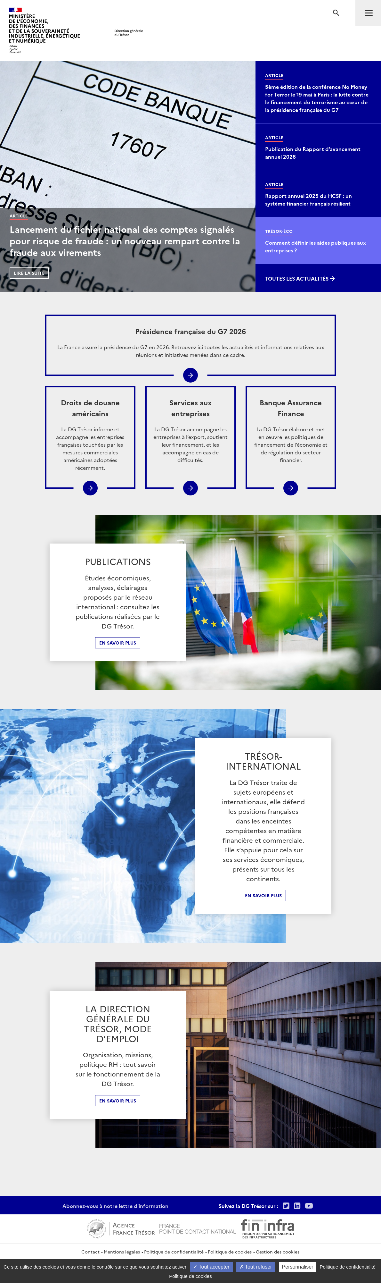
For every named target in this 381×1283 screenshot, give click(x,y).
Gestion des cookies (277, 1251)
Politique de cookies (230, 1251)
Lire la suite (29, 273)
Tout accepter (211, 1267)
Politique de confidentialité (174, 1251)
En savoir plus (117, 642)
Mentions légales (122, 1251)
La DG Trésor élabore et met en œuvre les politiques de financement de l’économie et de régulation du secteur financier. (291, 430)
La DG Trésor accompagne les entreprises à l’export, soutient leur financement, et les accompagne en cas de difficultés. (190, 430)
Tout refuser (255, 1267)
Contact (90, 1251)
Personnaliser (297, 1267)
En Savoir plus (263, 895)
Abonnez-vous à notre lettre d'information (115, 1205)
